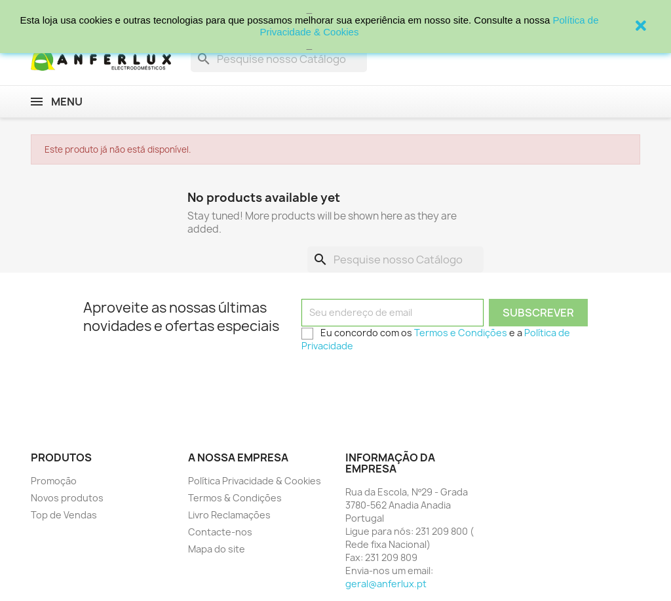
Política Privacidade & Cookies (254, 481)
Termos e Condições (460, 332)
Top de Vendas (64, 515)
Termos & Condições (235, 498)
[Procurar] (279, 59)
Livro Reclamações (229, 515)
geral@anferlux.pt (386, 583)
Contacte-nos (220, 532)
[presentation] (401, 383)
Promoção (54, 481)
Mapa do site (216, 549)
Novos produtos (67, 498)
